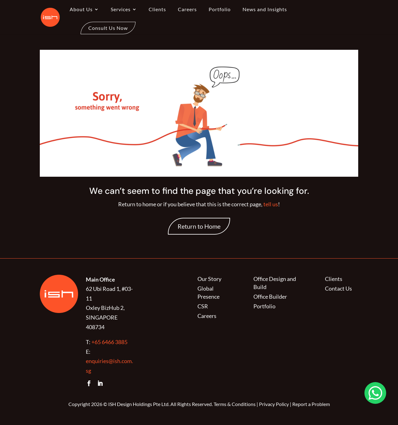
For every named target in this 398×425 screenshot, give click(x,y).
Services (121, 9)
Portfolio (220, 9)
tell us (270, 204)
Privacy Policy (274, 404)
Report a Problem (311, 404)
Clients (157, 9)
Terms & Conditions (235, 404)
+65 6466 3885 (109, 342)
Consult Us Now (108, 28)
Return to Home (199, 226)
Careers (187, 9)
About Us (81, 9)
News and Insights (265, 9)
